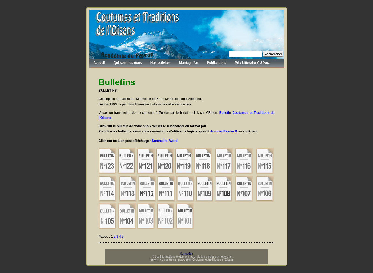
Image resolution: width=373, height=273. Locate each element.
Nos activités (160, 63)
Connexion (186, 253)
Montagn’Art (188, 63)
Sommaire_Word (165, 141)
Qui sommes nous (128, 63)
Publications (216, 63)
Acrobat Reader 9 (223, 131)
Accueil (99, 63)
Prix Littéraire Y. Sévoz (252, 63)
